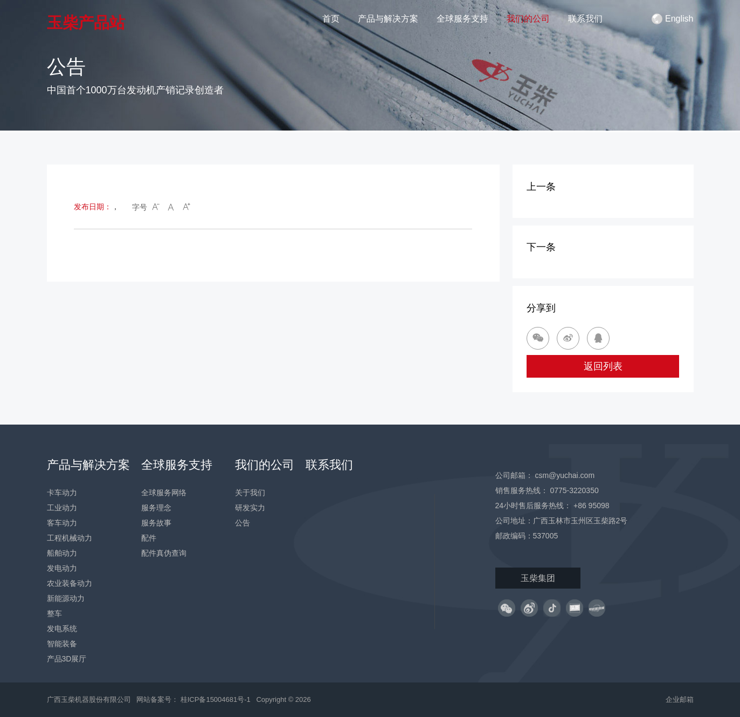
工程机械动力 (69, 538)
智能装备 (62, 643)
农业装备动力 (69, 583)
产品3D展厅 (67, 658)
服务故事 (156, 522)
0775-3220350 (574, 490)
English (672, 18)
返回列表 (603, 366)
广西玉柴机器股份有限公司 (89, 699)
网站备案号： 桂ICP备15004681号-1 (194, 699)
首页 (331, 18)
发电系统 (62, 628)
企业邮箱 (680, 699)
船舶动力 (62, 553)
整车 (54, 613)
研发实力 (250, 507)
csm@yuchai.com (564, 475)
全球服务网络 (163, 492)
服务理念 (156, 507)
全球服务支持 (462, 18)
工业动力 (62, 507)
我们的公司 (528, 18)
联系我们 (585, 18)
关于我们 (250, 492)
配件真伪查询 (163, 553)
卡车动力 (62, 492)
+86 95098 (591, 505)
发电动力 (62, 568)
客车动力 (62, 522)
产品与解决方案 (388, 18)
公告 (242, 522)
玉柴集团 (538, 578)
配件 (148, 538)
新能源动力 (66, 598)
